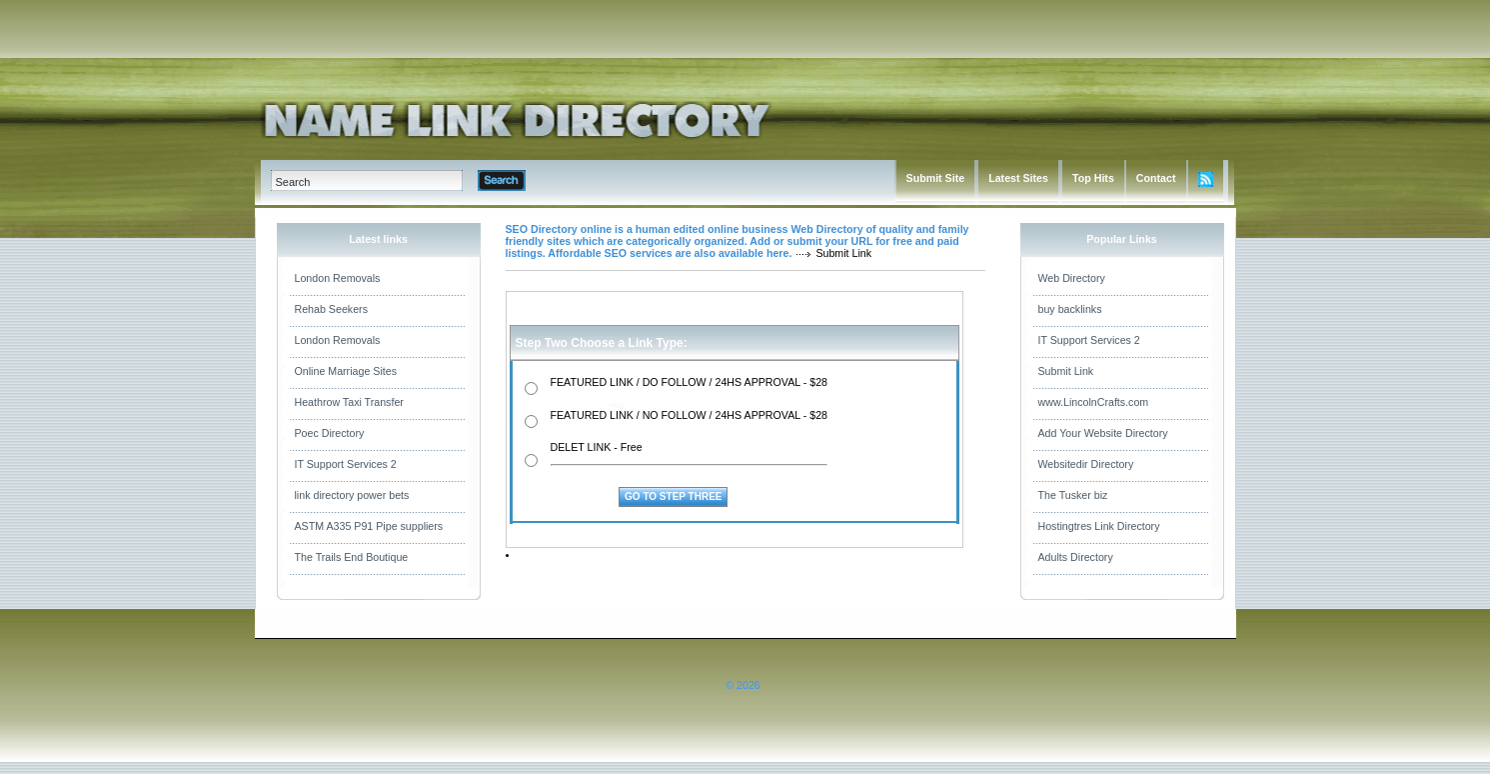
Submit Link (1066, 371)
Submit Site (935, 178)
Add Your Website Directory (1103, 433)
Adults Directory (1075, 557)
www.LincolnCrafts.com (1093, 402)
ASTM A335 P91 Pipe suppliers (369, 526)
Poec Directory (330, 433)
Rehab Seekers (331, 309)
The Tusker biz (1073, 495)
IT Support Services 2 (346, 464)
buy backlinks (1070, 309)
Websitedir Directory (1086, 464)
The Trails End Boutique (352, 557)
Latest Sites (1018, 178)
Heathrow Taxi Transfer (349, 402)
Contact (1156, 178)
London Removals (338, 278)
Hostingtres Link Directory (1099, 526)
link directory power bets (352, 495)
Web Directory (1071, 278)
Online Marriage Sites (346, 371)
